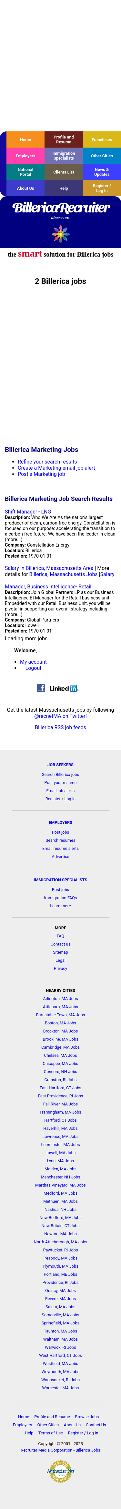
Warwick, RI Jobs (60, 1347)
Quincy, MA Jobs (60, 1290)
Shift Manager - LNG (28, 512)
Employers (25, 155)
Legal (60, 960)
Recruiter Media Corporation (46, 1450)
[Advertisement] (60, 66)
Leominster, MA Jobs (60, 1144)
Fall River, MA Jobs (60, 1104)
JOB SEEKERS (60, 764)
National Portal (25, 172)
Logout (33, 668)
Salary (107, 574)
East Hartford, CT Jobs (60, 1087)
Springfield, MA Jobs (60, 1323)
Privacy (60, 968)
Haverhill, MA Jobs (60, 1128)
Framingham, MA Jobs (60, 1112)
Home (25, 139)
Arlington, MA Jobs (60, 998)
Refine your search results (47, 462)
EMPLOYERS (60, 822)
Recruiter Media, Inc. (60, 234)
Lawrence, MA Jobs (61, 1136)
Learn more (60, 905)
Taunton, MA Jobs (60, 1331)
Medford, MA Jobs (60, 1193)
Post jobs (60, 832)
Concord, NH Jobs (60, 1071)
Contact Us (96, 1424)
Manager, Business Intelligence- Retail (48, 587)
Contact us (61, 944)
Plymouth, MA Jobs (60, 1266)
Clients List (63, 172)
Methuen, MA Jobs (60, 1201)
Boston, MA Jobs (60, 1022)
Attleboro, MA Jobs (60, 1006)
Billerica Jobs (88, 1450)
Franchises (102, 139)
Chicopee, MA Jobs (60, 1063)
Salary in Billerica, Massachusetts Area (49, 568)
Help (63, 188)
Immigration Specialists (63, 156)
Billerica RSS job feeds (60, 727)
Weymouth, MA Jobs (60, 1371)
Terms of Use (50, 1433)
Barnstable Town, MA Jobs (60, 1014)
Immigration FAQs (60, 897)
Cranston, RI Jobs (61, 1079)
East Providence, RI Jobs (60, 1095)
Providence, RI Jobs (61, 1282)
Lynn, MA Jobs (60, 1160)
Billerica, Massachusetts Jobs (63, 574)
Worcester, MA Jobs (60, 1387)
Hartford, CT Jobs (60, 1120)
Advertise (60, 856)
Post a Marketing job (41, 474)
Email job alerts (60, 790)
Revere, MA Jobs (60, 1298)
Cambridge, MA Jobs (60, 1047)
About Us (25, 188)
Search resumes (61, 840)
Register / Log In (102, 188)
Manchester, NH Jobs (60, 1177)
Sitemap (60, 952)
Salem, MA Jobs (60, 1306)
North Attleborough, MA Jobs (60, 1241)
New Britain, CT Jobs (60, 1225)
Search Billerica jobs (60, 774)
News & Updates (102, 172)
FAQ (60, 936)
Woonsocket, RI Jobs (60, 1379)
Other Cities (102, 155)
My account (33, 662)
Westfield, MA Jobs (60, 1363)
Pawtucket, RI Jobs (60, 1250)
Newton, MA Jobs (60, 1233)
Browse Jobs (87, 1416)
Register (53, 798)
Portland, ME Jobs (60, 1274)
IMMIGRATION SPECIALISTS (60, 879)
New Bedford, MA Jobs (60, 1217)
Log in (70, 798)
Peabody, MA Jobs (60, 1258)
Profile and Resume (64, 139)
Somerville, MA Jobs (60, 1314)
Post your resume (61, 782)
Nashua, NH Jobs (60, 1209)
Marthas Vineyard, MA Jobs (60, 1185)
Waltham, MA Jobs (60, 1339)
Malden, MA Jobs (60, 1168)
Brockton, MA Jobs (60, 1031)
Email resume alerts (60, 848)
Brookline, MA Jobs (60, 1039)
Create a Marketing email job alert (56, 468)
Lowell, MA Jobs (60, 1152)
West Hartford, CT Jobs (60, 1355)
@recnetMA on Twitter (60, 716)
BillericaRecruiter (60, 211)
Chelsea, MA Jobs (60, 1055)
